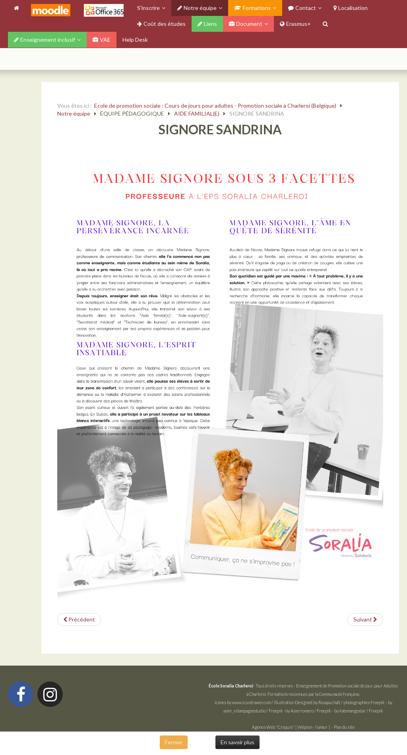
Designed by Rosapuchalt (317, 702)
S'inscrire (148, 7)
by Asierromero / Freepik (308, 710)
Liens (207, 23)
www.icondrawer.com (251, 702)
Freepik (377, 702)
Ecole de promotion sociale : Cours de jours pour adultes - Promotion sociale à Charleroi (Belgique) (215, 105)
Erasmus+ (295, 23)
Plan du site (344, 727)
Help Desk (135, 39)
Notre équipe (197, 7)
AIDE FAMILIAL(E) (196, 113)
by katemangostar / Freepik (358, 710)
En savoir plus (237, 742)
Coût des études (161, 23)
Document (245, 23)
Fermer (173, 742)
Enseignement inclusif (44, 39)
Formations (252, 7)
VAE (101, 39)
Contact (302, 7)
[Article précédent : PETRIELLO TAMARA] (79, 619)
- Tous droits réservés (251, 685)
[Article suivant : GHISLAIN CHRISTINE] (365, 619)
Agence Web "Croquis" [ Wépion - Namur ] (291, 727)
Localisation (350, 7)
